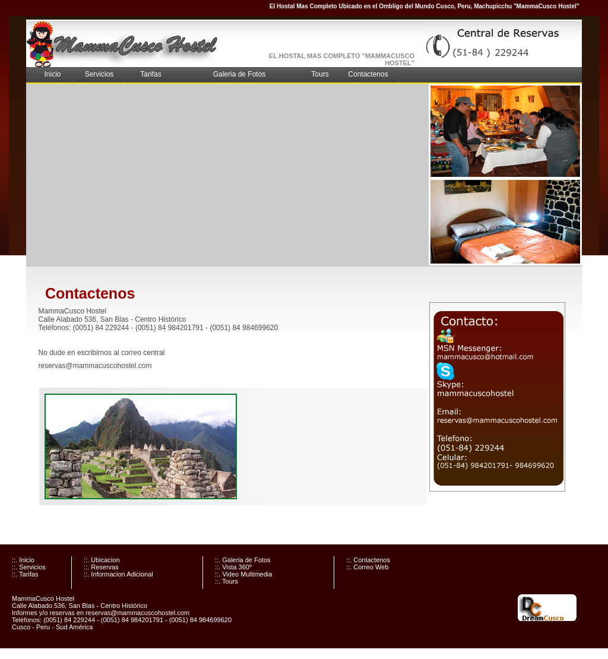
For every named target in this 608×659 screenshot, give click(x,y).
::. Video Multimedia (243, 574)
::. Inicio (23, 559)
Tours (319, 74)
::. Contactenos (368, 559)
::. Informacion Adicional (118, 574)
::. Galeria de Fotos (243, 559)
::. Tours (226, 581)
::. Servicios (29, 567)
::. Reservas (101, 567)
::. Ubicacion (102, 559)
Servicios (99, 74)
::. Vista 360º (233, 567)
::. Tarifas (25, 574)
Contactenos (368, 74)
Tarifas (150, 74)
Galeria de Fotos (239, 74)
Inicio (52, 74)
